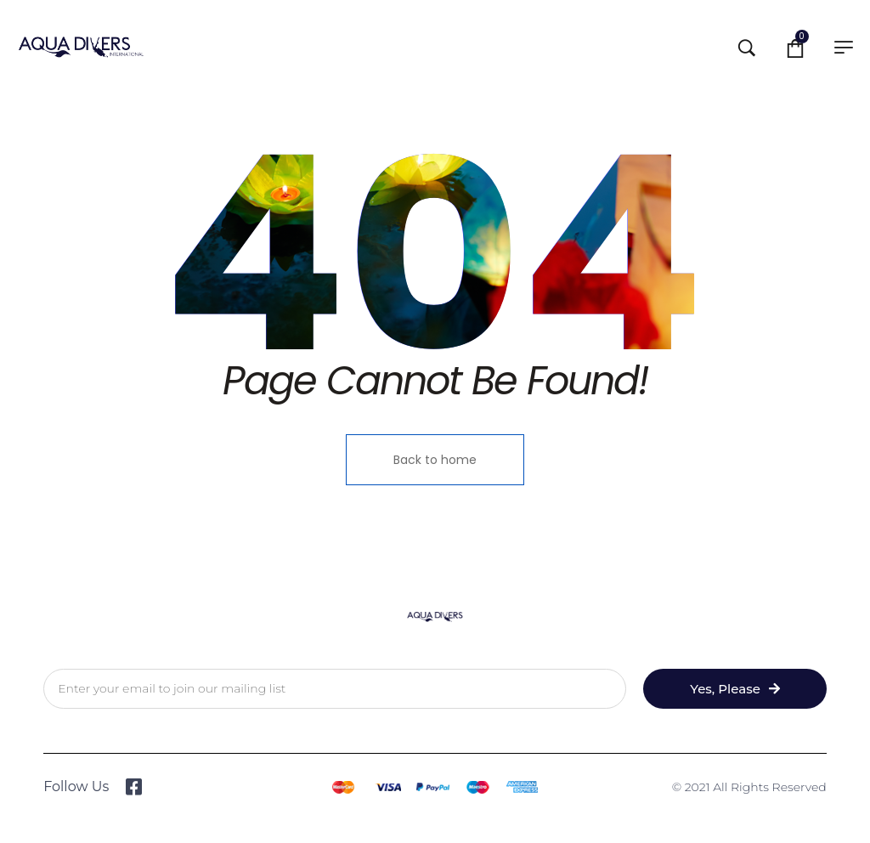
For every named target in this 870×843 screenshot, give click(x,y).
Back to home (435, 459)
